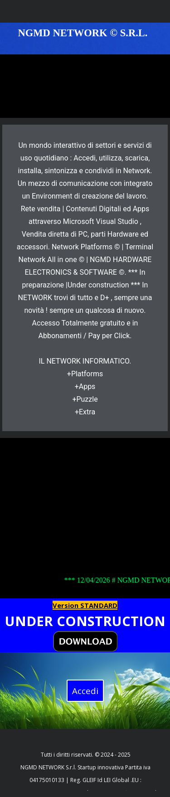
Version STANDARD (85, 605)
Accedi (85, 690)
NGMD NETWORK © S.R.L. (83, 33)
